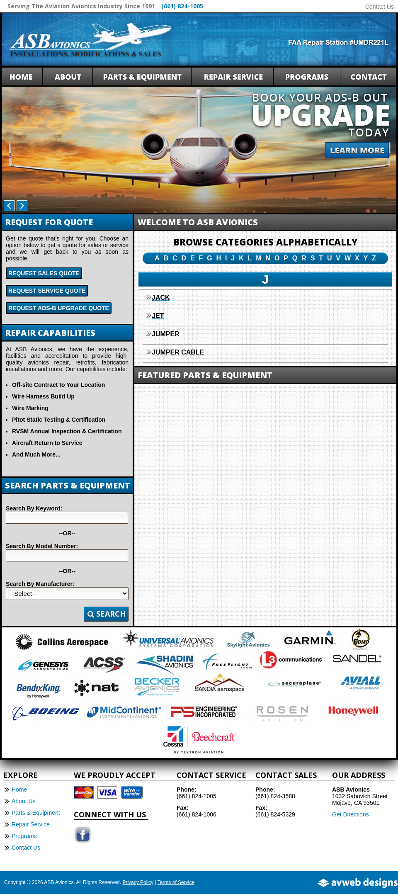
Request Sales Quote (44, 273)
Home (19, 789)
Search (106, 614)
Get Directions (350, 814)
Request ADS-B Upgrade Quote (58, 308)
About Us (24, 801)
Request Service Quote (46, 290)
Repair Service (31, 824)
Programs (24, 836)
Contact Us (379, 6)
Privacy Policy (137, 882)
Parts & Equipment (36, 812)
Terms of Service (176, 882)
